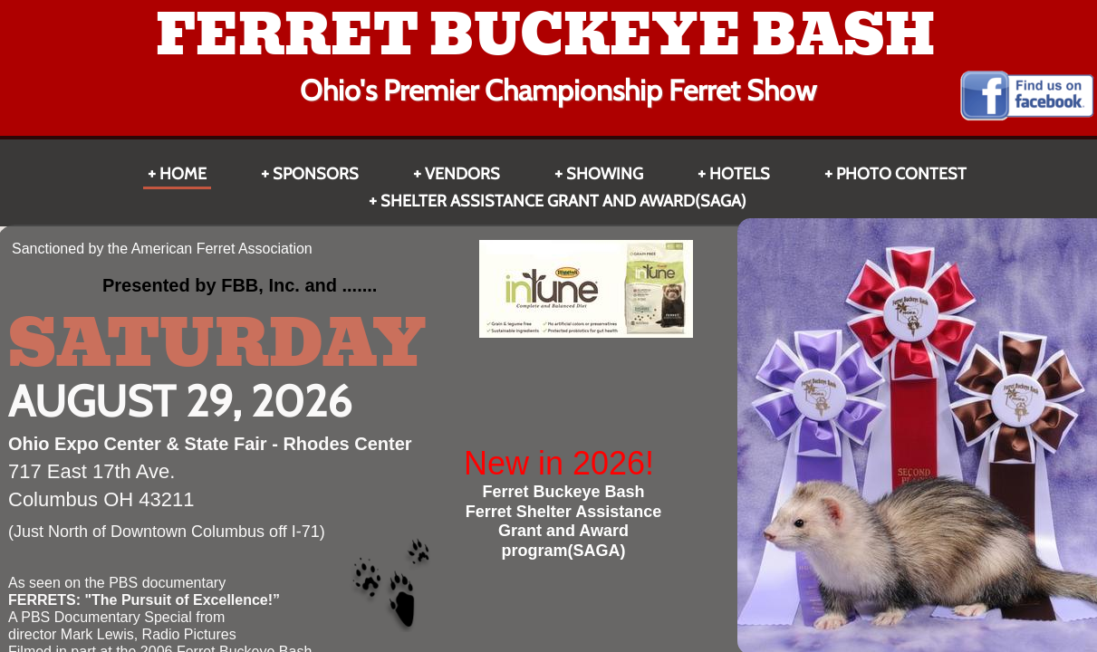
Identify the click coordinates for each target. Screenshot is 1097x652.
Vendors (462, 174)
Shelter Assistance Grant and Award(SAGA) (563, 201)
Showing (604, 174)
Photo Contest (901, 174)
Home (183, 174)
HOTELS (739, 174)
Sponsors (316, 174)
